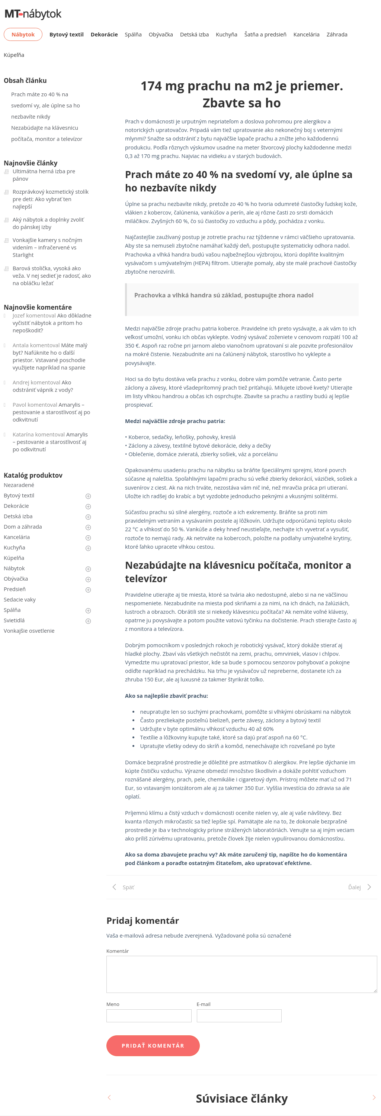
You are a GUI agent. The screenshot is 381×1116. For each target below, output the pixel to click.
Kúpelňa (14, 557)
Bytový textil (19, 495)
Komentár (117, 951)
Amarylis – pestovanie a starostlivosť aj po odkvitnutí (51, 412)
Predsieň (15, 589)
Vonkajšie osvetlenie (29, 630)
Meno (112, 1004)
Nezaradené (19, 484)
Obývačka (161, 34)
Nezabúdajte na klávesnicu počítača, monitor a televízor (47, 133)
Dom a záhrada (23, 526)
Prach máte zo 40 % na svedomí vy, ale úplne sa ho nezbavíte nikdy (45, 105)
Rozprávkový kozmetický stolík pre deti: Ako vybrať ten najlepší (51, 199)
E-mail (204, 1004)
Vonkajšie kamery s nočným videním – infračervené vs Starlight (47, 247)
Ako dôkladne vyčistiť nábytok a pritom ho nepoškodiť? (52, 323)
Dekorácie (16, 505)
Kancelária (307, 34)
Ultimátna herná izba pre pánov (44, 175)
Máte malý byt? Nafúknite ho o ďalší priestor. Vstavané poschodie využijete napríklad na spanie (50, 356)
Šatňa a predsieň (265, 34)
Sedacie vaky (20, 599)
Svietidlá (14, 620)
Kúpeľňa (14, 54)
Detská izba (194, 34)
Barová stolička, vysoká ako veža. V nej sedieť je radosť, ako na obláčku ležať (52, 276)
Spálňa (133, 34)
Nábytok (14, 568)
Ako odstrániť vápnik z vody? (43, 386)
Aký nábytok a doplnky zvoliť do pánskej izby (48, 223)
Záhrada (337, 34)
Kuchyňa (226, 34)
